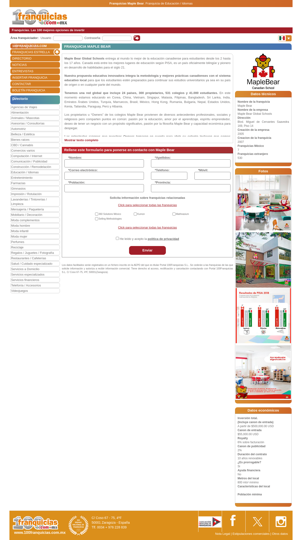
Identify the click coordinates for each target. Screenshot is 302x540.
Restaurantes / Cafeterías (28, 258)
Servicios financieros (25, 280)
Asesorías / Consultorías (28, 123)
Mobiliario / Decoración (26, 215)
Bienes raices (20, 139)
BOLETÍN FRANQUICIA (28, 90)
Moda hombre (20, 225)
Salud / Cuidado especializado (31, 263)
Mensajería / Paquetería (27, 209)
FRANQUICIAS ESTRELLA (31, 52)
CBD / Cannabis (22, 145)
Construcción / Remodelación (31, 167)
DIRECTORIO (21, 58)
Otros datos (280, 534)
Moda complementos (25, 220)
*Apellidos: (163, 157)
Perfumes (17, 242)
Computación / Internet (26, 156)
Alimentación (20, 112)
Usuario (46, 38)
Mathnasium (182, 214)
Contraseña (92, 38)
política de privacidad (163, 239)
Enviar (148, 250)
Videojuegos (19, 291)
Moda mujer (19, 236)
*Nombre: (75, 157)
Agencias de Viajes (24, 107)
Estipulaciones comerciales (251, 534)
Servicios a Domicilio (25, 269)
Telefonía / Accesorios (26, 285)
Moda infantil (20, 231)
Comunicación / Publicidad (29, 161)
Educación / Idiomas (25, 172)
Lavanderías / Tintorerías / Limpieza (29, 202)
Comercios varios (23, 150)
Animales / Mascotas (25, 118)
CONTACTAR (21, 84)
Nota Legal (222, 534)
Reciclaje (17, 247)
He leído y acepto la (149, 239)
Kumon (141, 214)
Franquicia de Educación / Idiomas (169, 3)
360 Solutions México (110, 214)
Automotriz (18, 129)
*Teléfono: (162, 170)
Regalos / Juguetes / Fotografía (32, 253)
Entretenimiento (22, 177)
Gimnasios (18, 188)
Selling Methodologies (110, 218)
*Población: (76, 182)
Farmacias (18, 183)
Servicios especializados (28, 274)
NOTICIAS (19, 65)
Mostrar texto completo (81, 140)
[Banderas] (285, 38)
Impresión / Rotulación (26, 194)
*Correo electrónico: (83, 170)
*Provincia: (163, 182)
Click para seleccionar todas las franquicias (147, 205)
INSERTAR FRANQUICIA (29, 77)
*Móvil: (203, 170)
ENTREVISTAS (22, 71)
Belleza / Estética (23, 134)
